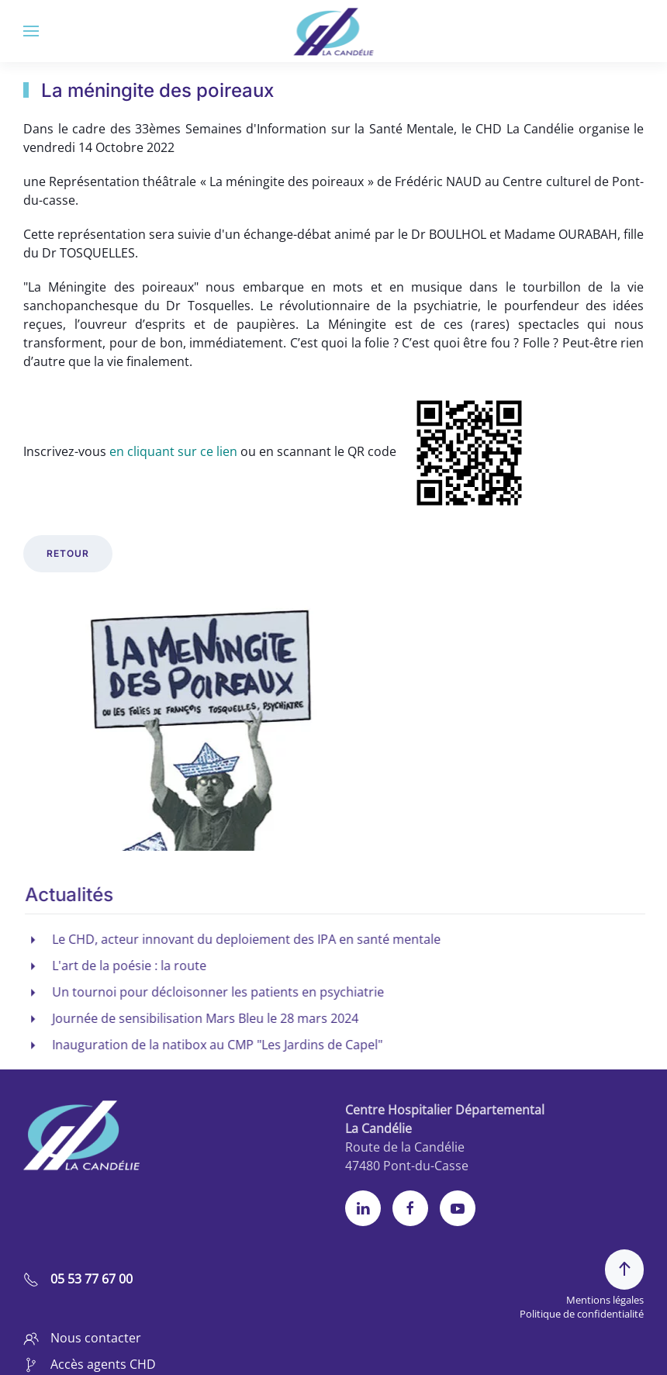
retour (68, 553)
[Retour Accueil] (334, 31)
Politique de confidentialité (582, 1314)
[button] (31, 31)
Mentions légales (605, 1300)
